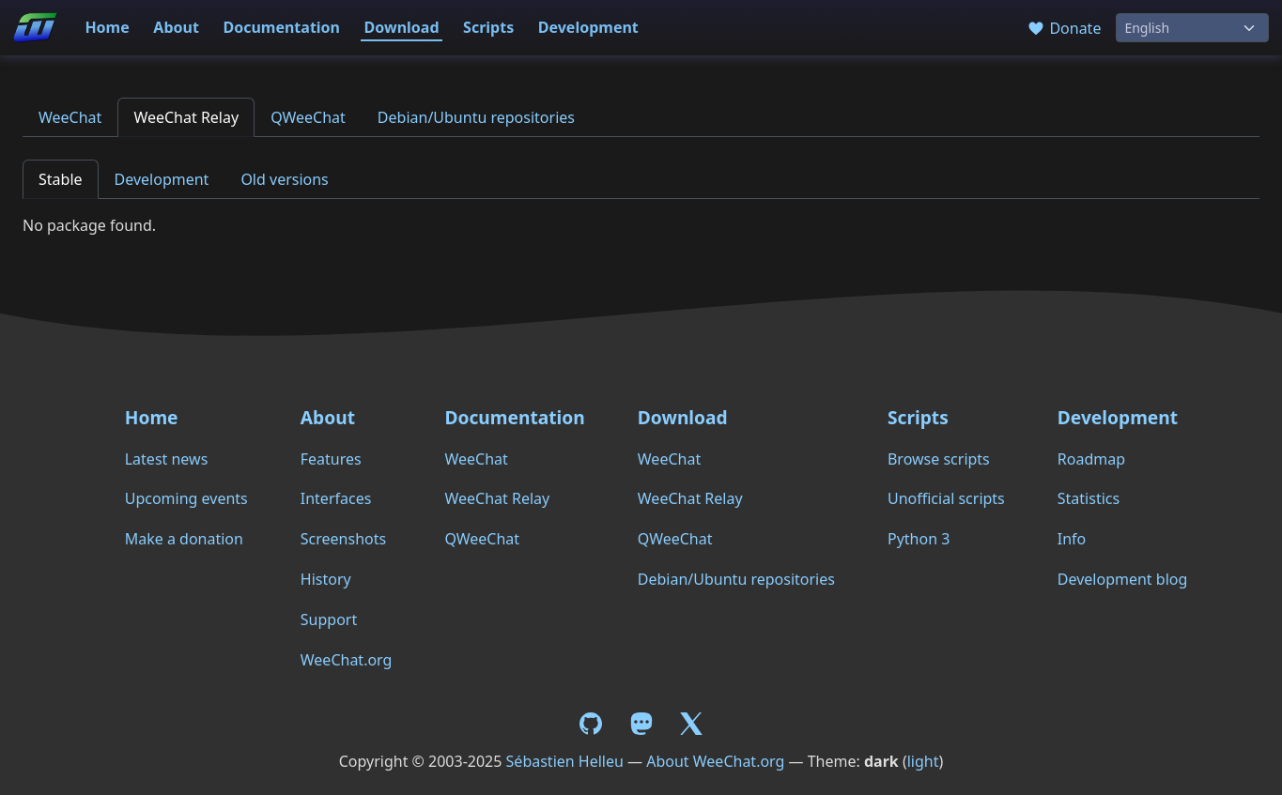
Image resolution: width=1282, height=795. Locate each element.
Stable (61, 179)
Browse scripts (939, 459)
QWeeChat (308, 117)
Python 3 (919, 538)
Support (329, 619)
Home (107, 27)
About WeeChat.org (715, 761)
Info (1072, 538)
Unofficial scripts (946, 498)
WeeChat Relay (186, 117)
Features (331, 459)
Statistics (1089, 498)
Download (402, 27)
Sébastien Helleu (565, 761)
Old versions (284, 179)
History (326, 579)
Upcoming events (186, 498)
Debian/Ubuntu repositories (476, 117)
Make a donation (184, 538)
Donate (1064, 28)
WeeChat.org (347, 660)
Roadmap (1091, 459)
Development (588, 27)
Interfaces (336, 498)
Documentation (281, 27)
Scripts (488, 27)
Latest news (167, 459)
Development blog (1122, 579)
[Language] (1192, 27)
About (176, 27)
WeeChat (70, 117)
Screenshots (343, 538)
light (923, 761)
